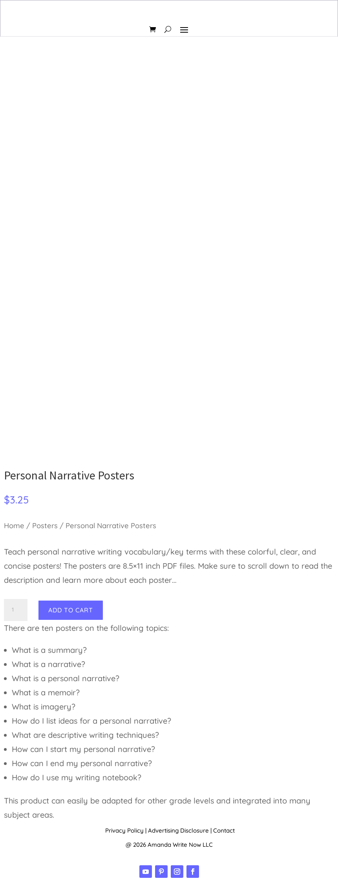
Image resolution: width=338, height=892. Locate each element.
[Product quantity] (15, 610)
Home (14, 525)
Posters (45, 525)
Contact (224, 830)
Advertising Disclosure (178, 830)
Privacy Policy (124, 830)
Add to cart (70, 610)
